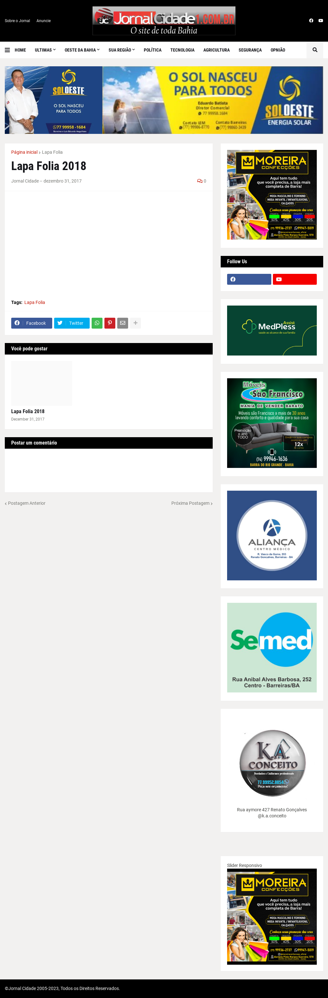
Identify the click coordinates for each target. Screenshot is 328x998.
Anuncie (44, 21)
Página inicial (24, 152)
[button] (10, 50)
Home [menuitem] (20, 50)
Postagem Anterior (26, 503)
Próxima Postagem (190, 503)
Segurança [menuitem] (250, 50)
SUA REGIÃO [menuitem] (120, 50)
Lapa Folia (52, 152)
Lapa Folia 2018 (28, 411)
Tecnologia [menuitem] (182, 50)
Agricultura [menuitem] (216, 50)
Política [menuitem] (152, 50)
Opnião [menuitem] (278, 50)
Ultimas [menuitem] (43, 50)
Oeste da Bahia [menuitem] (80, 50)
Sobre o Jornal (17, 21)
